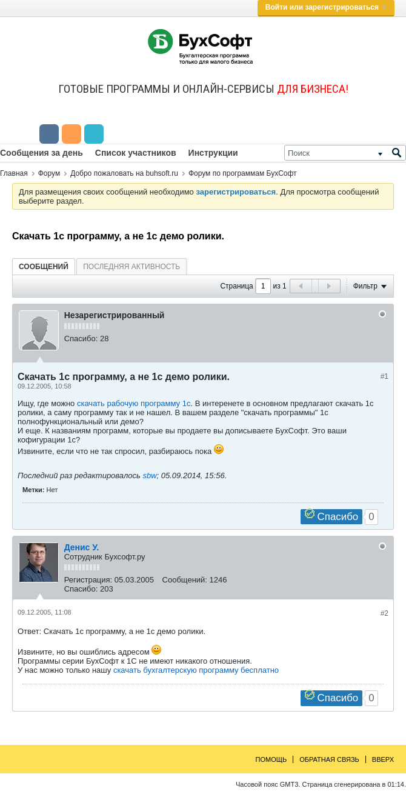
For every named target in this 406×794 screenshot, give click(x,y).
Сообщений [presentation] (43, 266)
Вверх (383, 759)
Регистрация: (88, 579)
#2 (384, 613)
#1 (384, 376)
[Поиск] (345, 153)
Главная (14, 173)
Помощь (271, 759)
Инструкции (213, 153)
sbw (149, 475)
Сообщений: (184, 579)
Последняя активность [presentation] (131, 266)
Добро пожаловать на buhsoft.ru (124, 173)
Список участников (135, 153)
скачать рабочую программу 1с (134, 403)
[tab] (43, 266)
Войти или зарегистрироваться (326, 7)
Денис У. (81, 547)
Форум (49, 173)
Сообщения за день (41, 153)
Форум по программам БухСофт (242, 173)
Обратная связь (329, 759)
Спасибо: (81, 338)
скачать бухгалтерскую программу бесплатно (196, 670)
